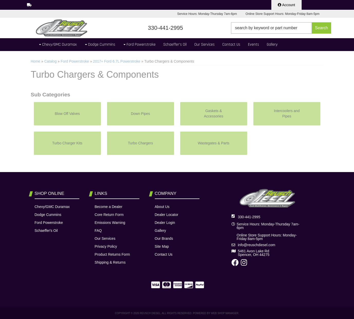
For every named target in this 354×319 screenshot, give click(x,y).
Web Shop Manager (224, 313)
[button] (281, 28)
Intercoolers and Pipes (287, 113)
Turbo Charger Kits (67, 143)
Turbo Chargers (140, 143)
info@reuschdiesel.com (256, 245)
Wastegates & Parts (213, 143)
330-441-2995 (249, 217)
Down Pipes (140, 114)
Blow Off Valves (67, 114)
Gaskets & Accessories (213, 113)
